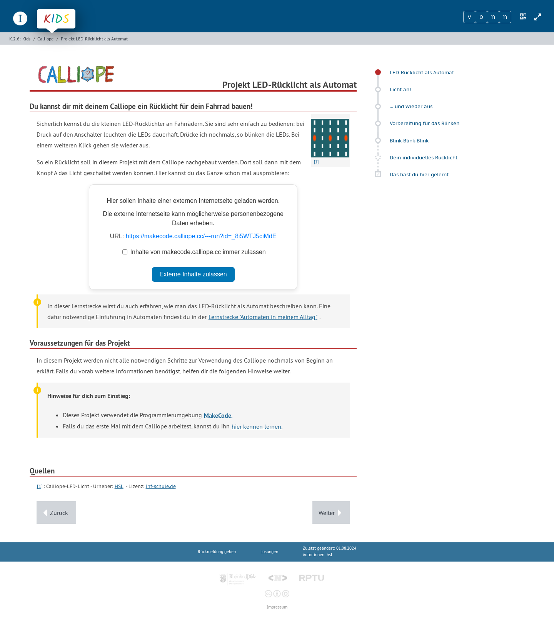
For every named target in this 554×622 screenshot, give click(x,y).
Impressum (277, 607)
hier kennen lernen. (257, 426)
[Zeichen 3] (493, 17)
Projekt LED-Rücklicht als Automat (94, 39)
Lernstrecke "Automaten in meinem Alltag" (263, 317)
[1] (40, 486)
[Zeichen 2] (481, 17)
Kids (26, 39)
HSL (119, 486)
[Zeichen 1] (469, 17)
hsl (329, 554)
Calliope (45, 39)
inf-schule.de (161, 486)
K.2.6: (15, 39)
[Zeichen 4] (505, 17)
